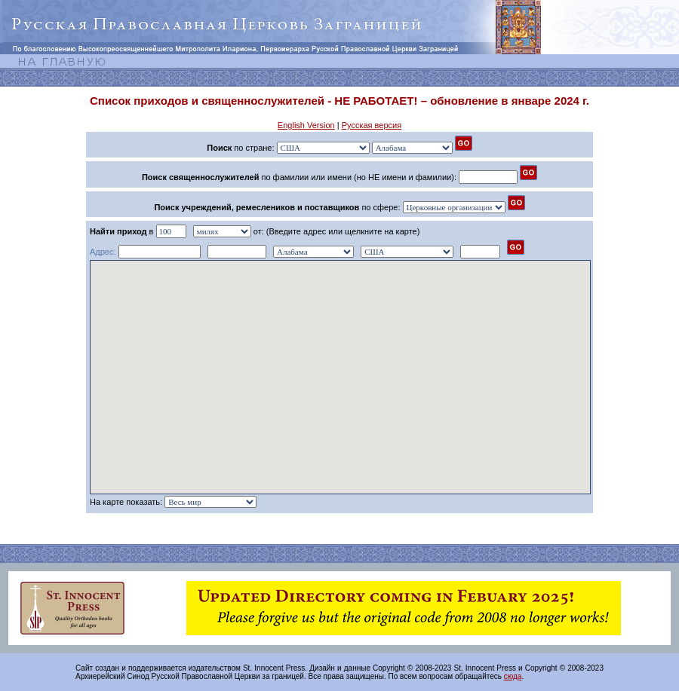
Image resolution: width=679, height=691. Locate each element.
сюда (513, 676)
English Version (306, 125)
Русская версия (371, 125)
